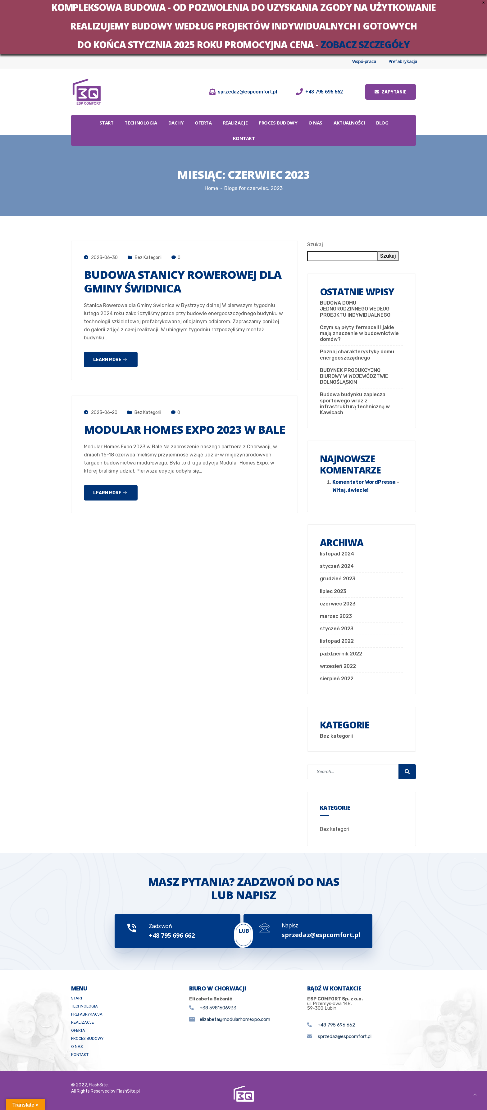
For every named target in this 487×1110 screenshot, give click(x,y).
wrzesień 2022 (338, 666)
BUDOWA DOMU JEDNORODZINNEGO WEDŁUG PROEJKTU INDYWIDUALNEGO (355, 309)
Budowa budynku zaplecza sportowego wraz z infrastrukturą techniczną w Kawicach (355, 403)
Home (211, 188)
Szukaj (315, 244)
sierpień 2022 (336, 679)
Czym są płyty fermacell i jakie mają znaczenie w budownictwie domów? (359, 333)
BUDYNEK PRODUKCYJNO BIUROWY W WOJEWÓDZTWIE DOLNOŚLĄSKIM (354, 376)
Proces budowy (278, 123)
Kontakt (244, 138)
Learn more (110, 359)
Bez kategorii (148, 257)
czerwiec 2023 (338, 604)
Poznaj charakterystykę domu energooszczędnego (357, 354)
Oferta (203, 123)
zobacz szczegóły (365, 44)
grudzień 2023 (337, 579)
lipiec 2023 (333, 591)
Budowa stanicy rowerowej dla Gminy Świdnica (182, 281)
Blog (382, 123)
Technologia (141, 123)
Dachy (176, 123)
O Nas (315, 123)
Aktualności (349, 123)
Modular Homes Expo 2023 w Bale (184, 429)
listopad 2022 (337, 641)
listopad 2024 (337, 554)
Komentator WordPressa (364, 482)
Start (106, 123)
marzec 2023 (336, 616)
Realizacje (235, 123)
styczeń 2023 (336, 629)
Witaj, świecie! (350, 490)
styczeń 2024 (337, 566)
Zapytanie (391, 92)
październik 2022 (341, 654)
